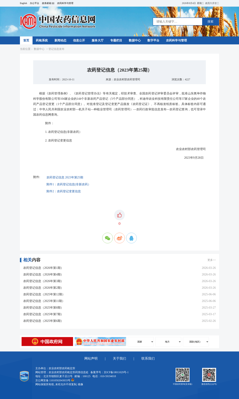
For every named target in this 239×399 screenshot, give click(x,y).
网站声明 (91, 358)
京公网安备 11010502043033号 (54, 380)
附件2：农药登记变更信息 (63, 191)
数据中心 (39, 49)
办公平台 (34, 3)
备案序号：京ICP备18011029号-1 (109, 372)
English (23, 3)
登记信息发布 (56, 49)
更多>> (211, 260)
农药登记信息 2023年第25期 (64, 177)
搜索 (210, 21)
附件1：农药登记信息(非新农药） (68, 184)
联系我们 (148, 358)
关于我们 (119, 358)
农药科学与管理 (65, 3)
